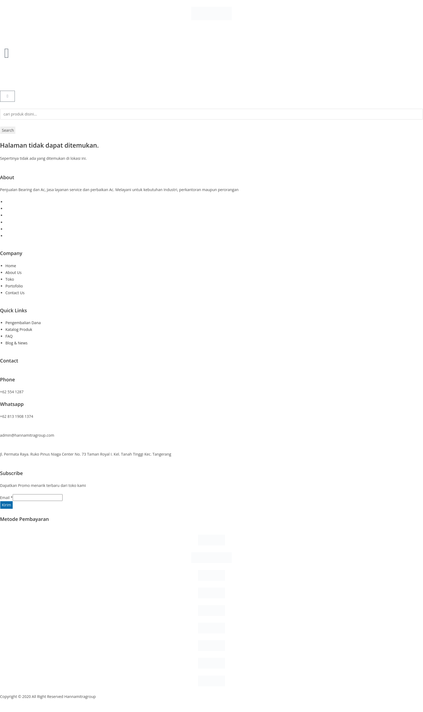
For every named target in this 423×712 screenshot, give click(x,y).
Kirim (6, 504)
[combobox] (211, 114)
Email (6, 497)
